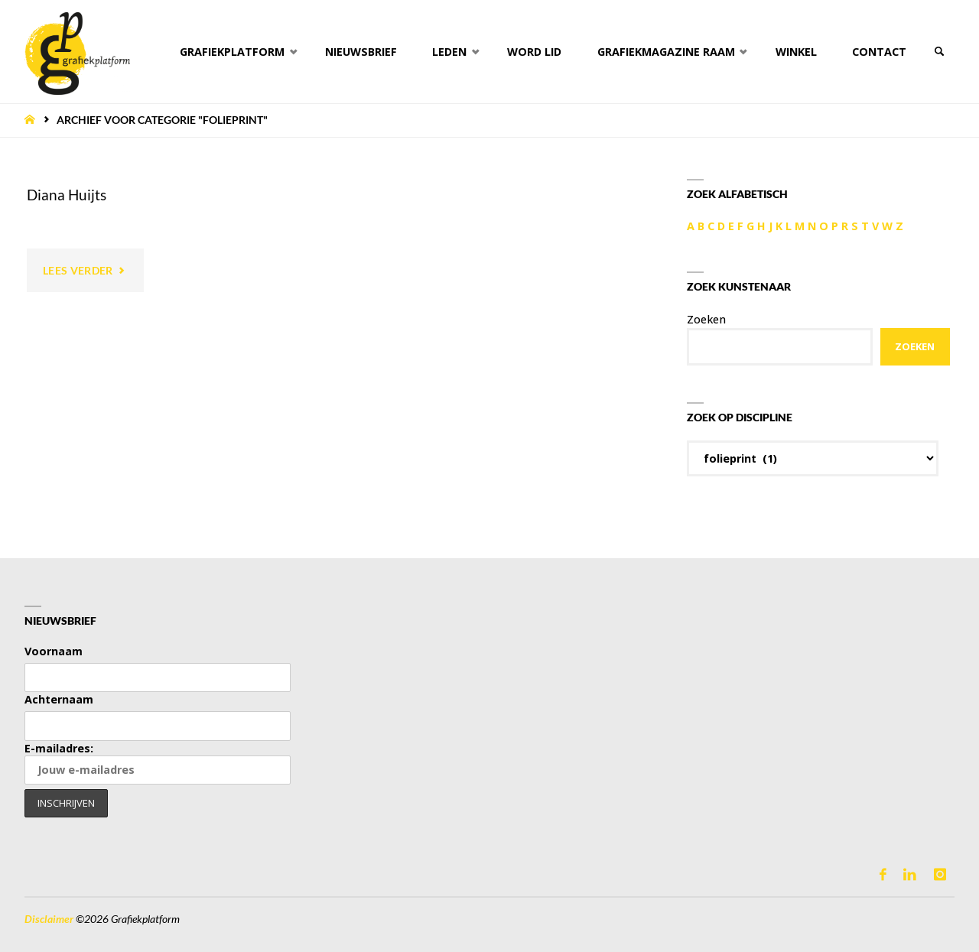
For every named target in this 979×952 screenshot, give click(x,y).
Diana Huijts (66, 194)
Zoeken (706, 319)
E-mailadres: (157, 763)
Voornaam (53, 651)
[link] (939, 51)
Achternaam (58, 699)
